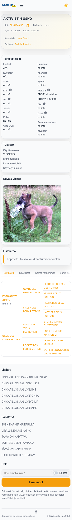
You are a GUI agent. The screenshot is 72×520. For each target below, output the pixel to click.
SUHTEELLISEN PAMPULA (18, 442)
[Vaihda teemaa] (66, 5)
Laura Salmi (23, 38)
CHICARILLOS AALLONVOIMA (20, 401)
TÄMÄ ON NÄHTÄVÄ (14, 436)
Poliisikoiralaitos (23, 44)
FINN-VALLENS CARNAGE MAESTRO (24, 377)
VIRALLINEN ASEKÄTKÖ (16, 430)
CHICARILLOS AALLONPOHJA (20, 395)
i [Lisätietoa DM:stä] (44, 103)
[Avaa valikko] (21, 6)
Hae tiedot (36, 482)
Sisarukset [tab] (24, 273)
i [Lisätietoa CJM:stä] (45, 112)
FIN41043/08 (16, 25)
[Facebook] (36, 512)
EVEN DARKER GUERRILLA (18, 424)
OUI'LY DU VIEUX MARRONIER (30, 328)
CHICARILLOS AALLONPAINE (19, 407)
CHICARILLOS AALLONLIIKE (19, 389)
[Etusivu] (9, 5)
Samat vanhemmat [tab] (45, 273)
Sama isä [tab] (65, 273)
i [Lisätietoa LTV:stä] (10, 89)
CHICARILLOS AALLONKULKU (20, 383)
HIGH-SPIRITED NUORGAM (18, 455)
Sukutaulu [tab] (8, 273)
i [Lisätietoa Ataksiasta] (48, 89)
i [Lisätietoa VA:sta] (9, 98)
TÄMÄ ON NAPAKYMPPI (16, 448)
